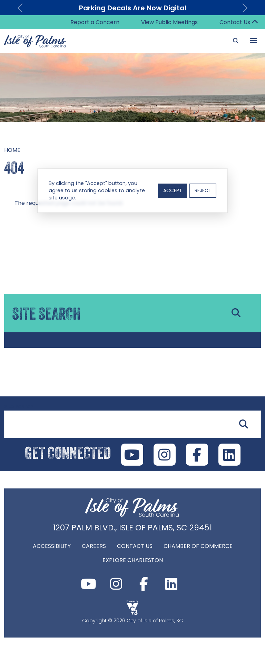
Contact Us (234, 22)
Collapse (254, 22)
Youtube (88, 584)
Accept (172, 190)
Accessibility (52, 546)
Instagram (116, 584)
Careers (94, 546)
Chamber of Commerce (198, 546)
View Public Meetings (169, 22)
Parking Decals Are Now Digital (132, 8)
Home (12, 150)
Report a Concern (94, 22)
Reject (203, 190)
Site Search (18, 406)
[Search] (235, 41)
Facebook (143, 584)
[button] (20, 8)
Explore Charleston (132, 560)
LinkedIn (229, 455)
